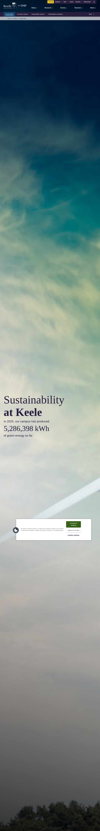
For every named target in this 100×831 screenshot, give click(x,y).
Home (9, 18)
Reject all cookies (73, 530)
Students (58, 1)
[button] (94, 2)
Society (15, 18)
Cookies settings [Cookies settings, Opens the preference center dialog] (73, 535)
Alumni (71, 1)
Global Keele (87, 1)
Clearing (50, 1)
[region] (53, 529)
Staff (66, 1)
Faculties (79, 1)
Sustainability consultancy (55, 14)
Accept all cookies (73, 524)
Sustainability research (37, 14)
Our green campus (22, 14)
